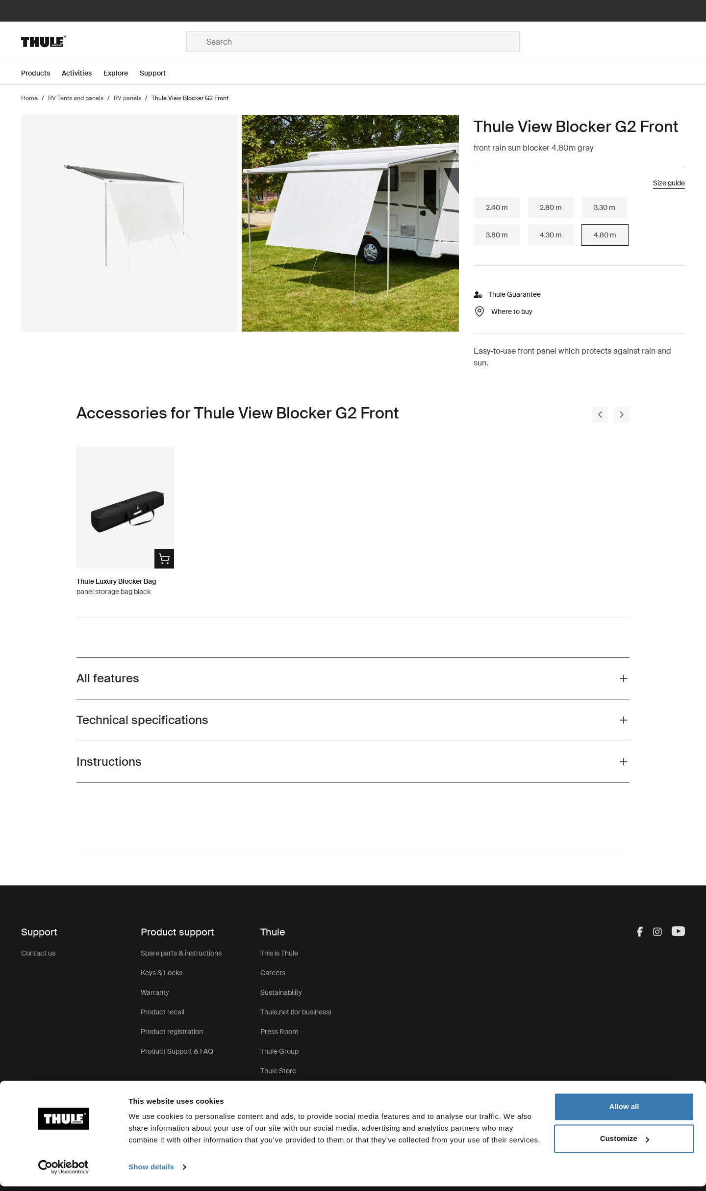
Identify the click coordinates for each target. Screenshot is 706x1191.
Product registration (172, 1031)
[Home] (103, 42)
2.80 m (551, 207)
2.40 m (497, 207)
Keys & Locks (161, 972)
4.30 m (551, 235)
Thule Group (279, 1051)
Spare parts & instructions (181, 953)
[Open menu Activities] (82, 73)
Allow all (624, 1111)
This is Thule (279, 953)
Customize (624, 1143)
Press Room (279, 1031)
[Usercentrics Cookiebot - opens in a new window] (63, 1172)
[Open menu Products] (41, 73)
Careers (272, 972)
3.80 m (497, 235)
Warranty (155, 992)
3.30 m (604, 207)
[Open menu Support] (158, 73)
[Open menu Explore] (121, 73)
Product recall (162, 1012)
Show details (151, 1171)
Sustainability (281, 992)
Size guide (669, 183)
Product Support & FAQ (177, 1051)
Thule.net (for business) (295, 1012)
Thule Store (278, 1070)
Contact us (38, 953)
